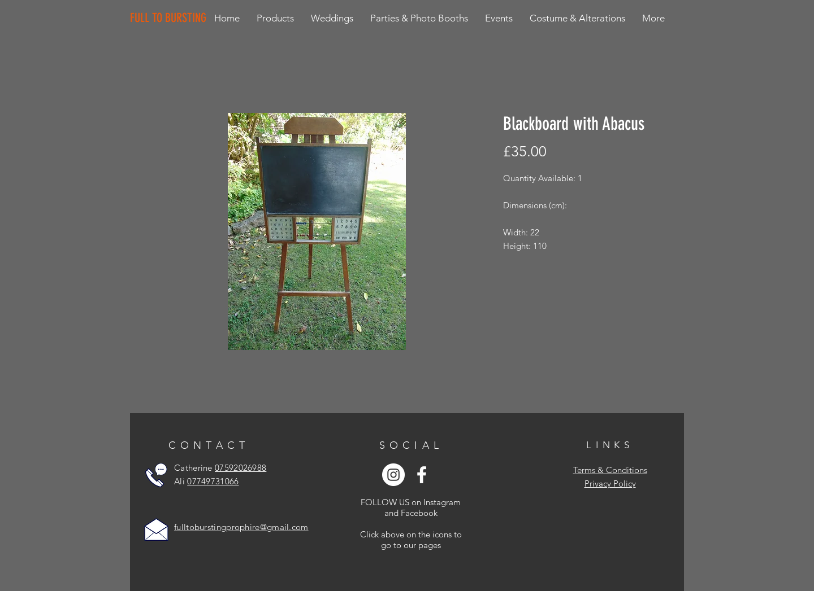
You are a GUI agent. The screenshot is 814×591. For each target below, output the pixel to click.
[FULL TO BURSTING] (170, 18)
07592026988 (240, 467)
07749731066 (213, 481)
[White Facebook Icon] (421, 474)
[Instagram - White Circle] (393, 474)
